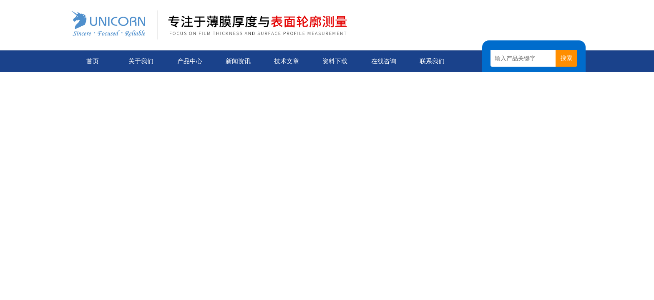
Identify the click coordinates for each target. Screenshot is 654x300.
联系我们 (432, 61)
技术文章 (286, 61)
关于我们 (140, 61)
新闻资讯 (238, 61)
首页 (92, 61)
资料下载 (334, 61)
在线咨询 (383, 61)
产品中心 (189, 61)
